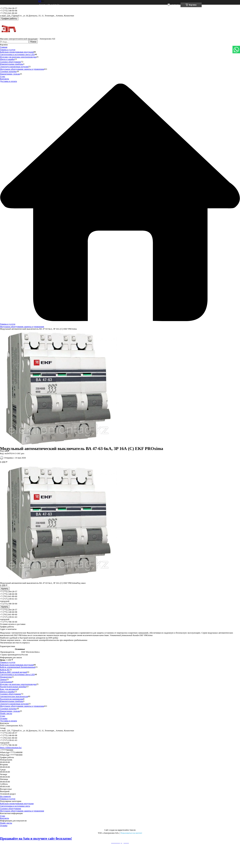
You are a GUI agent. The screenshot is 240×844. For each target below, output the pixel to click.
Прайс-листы (6, 713)
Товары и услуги (7, 49)
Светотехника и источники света (15, 806)
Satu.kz (133, 830)
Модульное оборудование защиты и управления (22, 69)
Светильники (6, 681)
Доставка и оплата (8, 81)
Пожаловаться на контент (131, 833)
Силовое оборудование (10, 61)
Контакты (4, 78)
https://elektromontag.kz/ (11, 747)
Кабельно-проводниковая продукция (17, 52)
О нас (2, 76)
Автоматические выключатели (14, 696)
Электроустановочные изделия (14, 66)
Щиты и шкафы (7, 59)
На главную (5, 796)
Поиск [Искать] (33, 41)
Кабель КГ (5, 669)
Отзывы (3, 718)
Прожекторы (6, 677)
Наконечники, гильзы (10, 74)
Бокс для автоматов (9, 689)
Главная (3, 47)
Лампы (3, 679)
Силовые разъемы (8, 71)
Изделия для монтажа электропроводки (18, 57)
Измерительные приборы (11, 64)
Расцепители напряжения (11, 699)
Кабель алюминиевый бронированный (17, 667)
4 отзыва (175, 5)
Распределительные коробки (13, 686)
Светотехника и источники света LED (17, 54)
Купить (4, 588)
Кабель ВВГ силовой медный (13, 672)
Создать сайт (44, 5)
